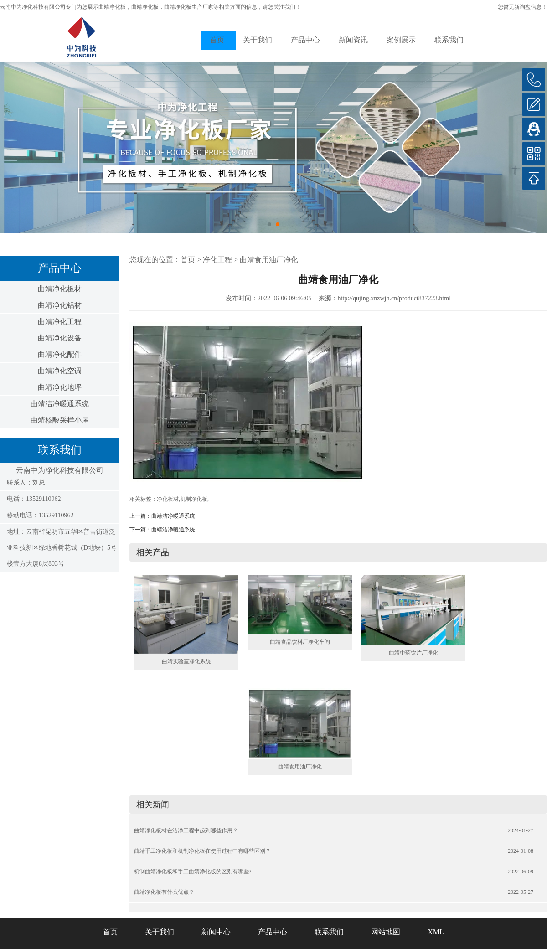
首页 (217, 40)
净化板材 (168, 499)
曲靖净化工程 (60, 321)
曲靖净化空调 (60, 371)
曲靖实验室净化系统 (186, 661)
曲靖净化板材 (60, 289)
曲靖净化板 (112, 7)
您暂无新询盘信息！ (522, 7)
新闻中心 (216, 932)
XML (436, 932)
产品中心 (305, 40)
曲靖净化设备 (60, 338)
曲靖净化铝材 (60, 305)
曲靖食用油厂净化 (269, 259)
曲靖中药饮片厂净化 (413, 653)
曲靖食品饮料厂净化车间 (300, 642)
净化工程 (217, 259)
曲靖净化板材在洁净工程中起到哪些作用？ (186, 830)
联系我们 (449, 40)
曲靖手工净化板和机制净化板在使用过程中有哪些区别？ (202, 851)
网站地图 (385, 932)
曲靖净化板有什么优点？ (164, 892)
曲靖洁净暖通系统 (60, 403)
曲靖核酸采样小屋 (60, 420)
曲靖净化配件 (60, 354)
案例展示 (401, 40)
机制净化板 (193, 499)
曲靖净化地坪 (60, 387)
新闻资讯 (353, 40)
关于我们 (257, 40)
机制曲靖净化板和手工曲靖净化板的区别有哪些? (192, 871)
